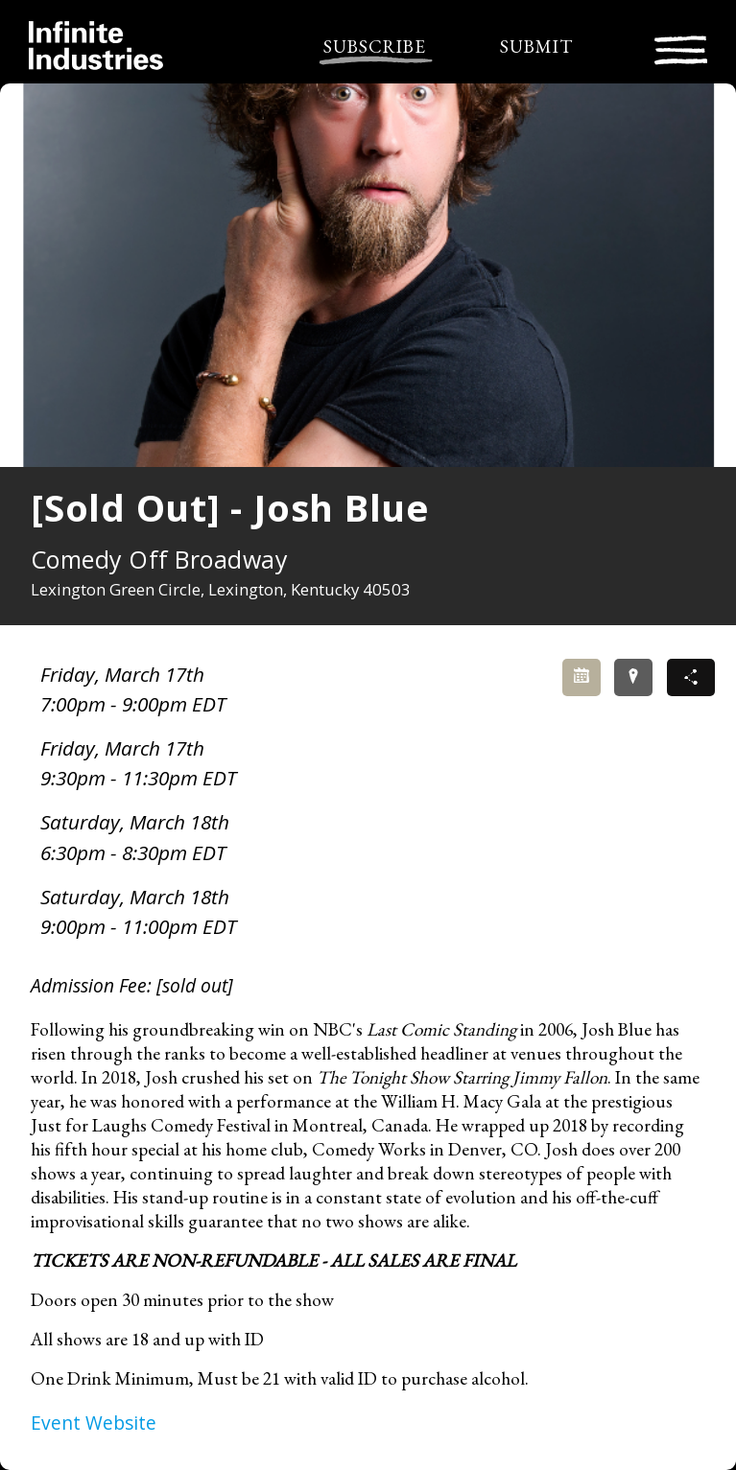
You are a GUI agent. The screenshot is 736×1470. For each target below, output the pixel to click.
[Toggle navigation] (680, 47)
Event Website (93, 1422)
